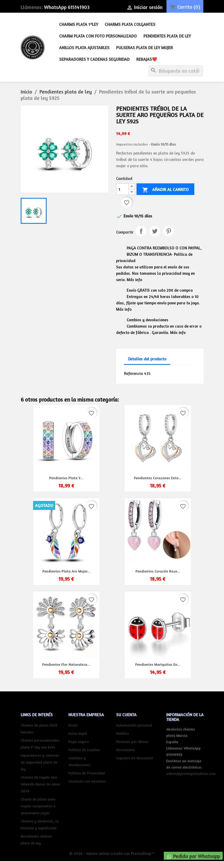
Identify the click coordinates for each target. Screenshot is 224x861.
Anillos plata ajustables (84, 47)
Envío (73, 725)
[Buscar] (175, 71)
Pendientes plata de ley (167, 36)
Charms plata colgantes (130, 24)
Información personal (134, 725)
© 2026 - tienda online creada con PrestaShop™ (112, 853)
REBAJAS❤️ (146, 59)
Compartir (141, 231)
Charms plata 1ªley (78, 24)
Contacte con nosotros (87, 781)
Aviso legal (77, 733)
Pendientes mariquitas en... (158, 664)
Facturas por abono (132, 741)
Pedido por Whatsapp (193, 856)
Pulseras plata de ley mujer (144, 47)
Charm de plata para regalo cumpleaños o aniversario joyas (38, 806)
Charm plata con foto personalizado (98, 36)
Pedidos (122, 733)
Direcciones (125, 749)
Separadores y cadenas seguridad (94, 59)
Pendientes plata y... (66, 478)
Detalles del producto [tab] (147, 358)
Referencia (133, 373)
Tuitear (155, 231)
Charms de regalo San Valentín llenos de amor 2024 (40, 784)
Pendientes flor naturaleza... (66, 664)
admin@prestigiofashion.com (191, 773)
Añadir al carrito (165, 190)
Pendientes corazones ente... (158, 478)
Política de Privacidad (86, 773)
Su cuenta (126, 714)
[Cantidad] (122, 189)
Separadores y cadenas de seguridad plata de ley (40, 762)
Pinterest (168, 231)
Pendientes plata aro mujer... (66, 571)
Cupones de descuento (134, 758)
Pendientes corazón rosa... (157, 571)
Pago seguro (78, 741)
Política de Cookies (84, 749)
